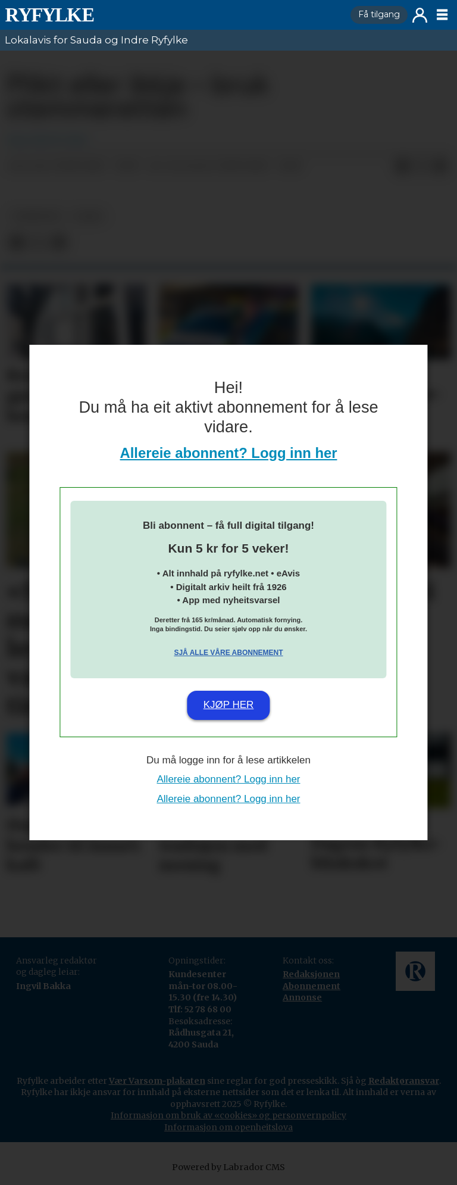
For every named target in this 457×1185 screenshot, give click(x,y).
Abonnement (311, 986)
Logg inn (419, 15)
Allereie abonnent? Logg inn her (228, 453)
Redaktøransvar (403, 1080)
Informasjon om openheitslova (228, 1127)
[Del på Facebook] (402, 167)
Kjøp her (229, 704)
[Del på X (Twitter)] (421, 167)
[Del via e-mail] (440, 167)
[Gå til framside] (49, 15)
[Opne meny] (442, 15)
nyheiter (36, 216)
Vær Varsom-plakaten (157, 1080)
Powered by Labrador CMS (228, 1167)
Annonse (302, 997)
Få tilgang (379, 14)
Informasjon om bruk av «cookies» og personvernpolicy (228, 1115)
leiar (88, 216)
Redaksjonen (311, 974)
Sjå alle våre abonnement (228, 652)
